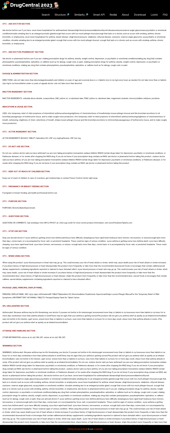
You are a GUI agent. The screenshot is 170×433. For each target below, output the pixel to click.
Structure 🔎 (62, 14)
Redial (113, 14)
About (125, 14)
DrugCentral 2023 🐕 (35, 5)
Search (46, 14)
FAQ (165, 14)
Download (140, 14)
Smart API (99, 14)
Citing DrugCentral (77, 429)
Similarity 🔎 (81, 14)
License (98, 429)
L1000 (154, 14)
